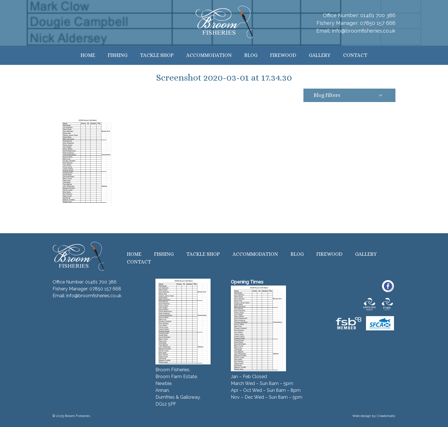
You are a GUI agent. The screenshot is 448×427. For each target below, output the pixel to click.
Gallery (320, 55)
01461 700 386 (377, 15)
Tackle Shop (157, 55)
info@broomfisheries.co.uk (363, 31)
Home (88, 55)
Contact (355, 55)
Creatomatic (386, 416)
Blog (250, 55)
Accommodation (209, 55)
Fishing (117, 55)
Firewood (283, 55)
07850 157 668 (377, 23)
